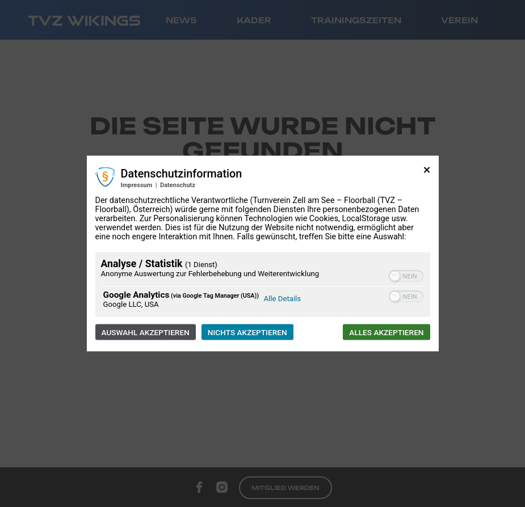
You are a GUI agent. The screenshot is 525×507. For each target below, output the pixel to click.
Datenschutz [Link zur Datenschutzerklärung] (177, 185)
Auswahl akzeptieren (146, 332)
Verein (459, 20)
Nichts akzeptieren (247, 332)
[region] (262, 286)
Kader (254, 20)
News (181, 20)
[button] (395, 276)
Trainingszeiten (356, 20)
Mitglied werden (285, 487)
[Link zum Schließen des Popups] (427, 174)
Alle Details (282, 298)
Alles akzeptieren (386, 332)
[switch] (406, 276)
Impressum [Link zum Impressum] (137, 185)
